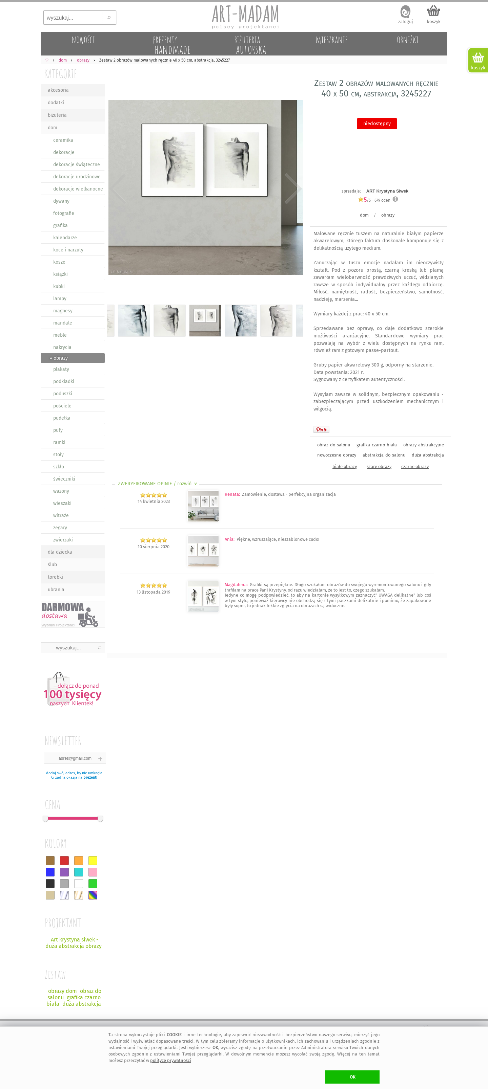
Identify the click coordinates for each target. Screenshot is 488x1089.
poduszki (62, 394)
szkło (58, 467)
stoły (58, 455)
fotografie (63, 213)
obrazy (387, 215)
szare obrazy (379, 466)
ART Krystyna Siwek (387, 191)
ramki (59, 442)
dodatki (56, 103)
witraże (61, 515)
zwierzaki (63, 540)
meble (60, 335)
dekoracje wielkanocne (78, 189)
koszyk (434, 21)
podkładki (63, 381)
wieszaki (62, 503)
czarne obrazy (415, 466)
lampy (59, 299)
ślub (52, 565)
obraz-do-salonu (333, 444)
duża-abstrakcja (428, 455)
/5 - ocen (374, 200)
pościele (62, 406)
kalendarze (65, 238)
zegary (60, 528)
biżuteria (57, 115)
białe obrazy (344, 466)
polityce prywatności (170, 1060)
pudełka (61, 418)
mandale (62, 323)
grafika (60, 225)
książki (60, 274)
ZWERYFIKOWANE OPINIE (158, 484)
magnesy (63, 311)
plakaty (61, 369)
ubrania (56, 590)
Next (292, 188)
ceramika (63, 140)
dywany (61, 201)
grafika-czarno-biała (377, 444)
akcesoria (58, 90)
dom (52, 128)
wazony (61, 491)
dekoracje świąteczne (76, 165)
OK (352, 1077)
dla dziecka (60, 552)
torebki (55, 577)
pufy (58, 430)
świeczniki (64, 479)
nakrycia (62, 347)
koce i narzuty (68, 250)
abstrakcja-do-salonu (384, 455)
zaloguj (405, 21)
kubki (59, 286)
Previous (118, 188)
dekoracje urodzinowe (77, 177)
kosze (59, 262)
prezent (89, 777)
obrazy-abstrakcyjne (423, 444)
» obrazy (58, 358)
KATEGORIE (60, 73)
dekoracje (64, 152)
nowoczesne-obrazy (336, 455)
